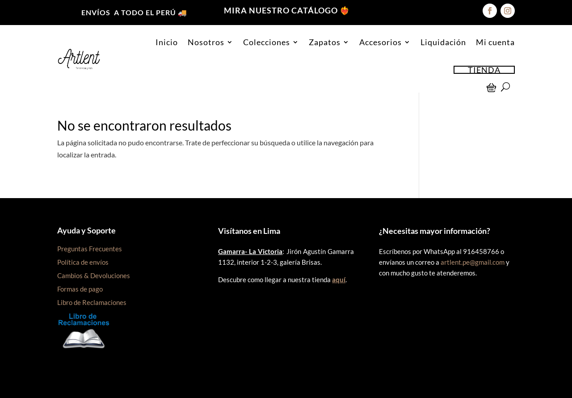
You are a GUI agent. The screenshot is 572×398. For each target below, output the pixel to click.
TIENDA (484, 70)
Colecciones (266, 42)
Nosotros (206, 42)
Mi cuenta (495, 42)
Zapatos (325, 42)
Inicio (167, 42)
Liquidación (443, 42)
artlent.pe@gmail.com (473, 262)
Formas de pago (80, 289)
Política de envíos (83, 262)
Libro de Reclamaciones (91, 302)
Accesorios (380, 42)
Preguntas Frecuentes (89, 249)
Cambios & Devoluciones (93, 275)
